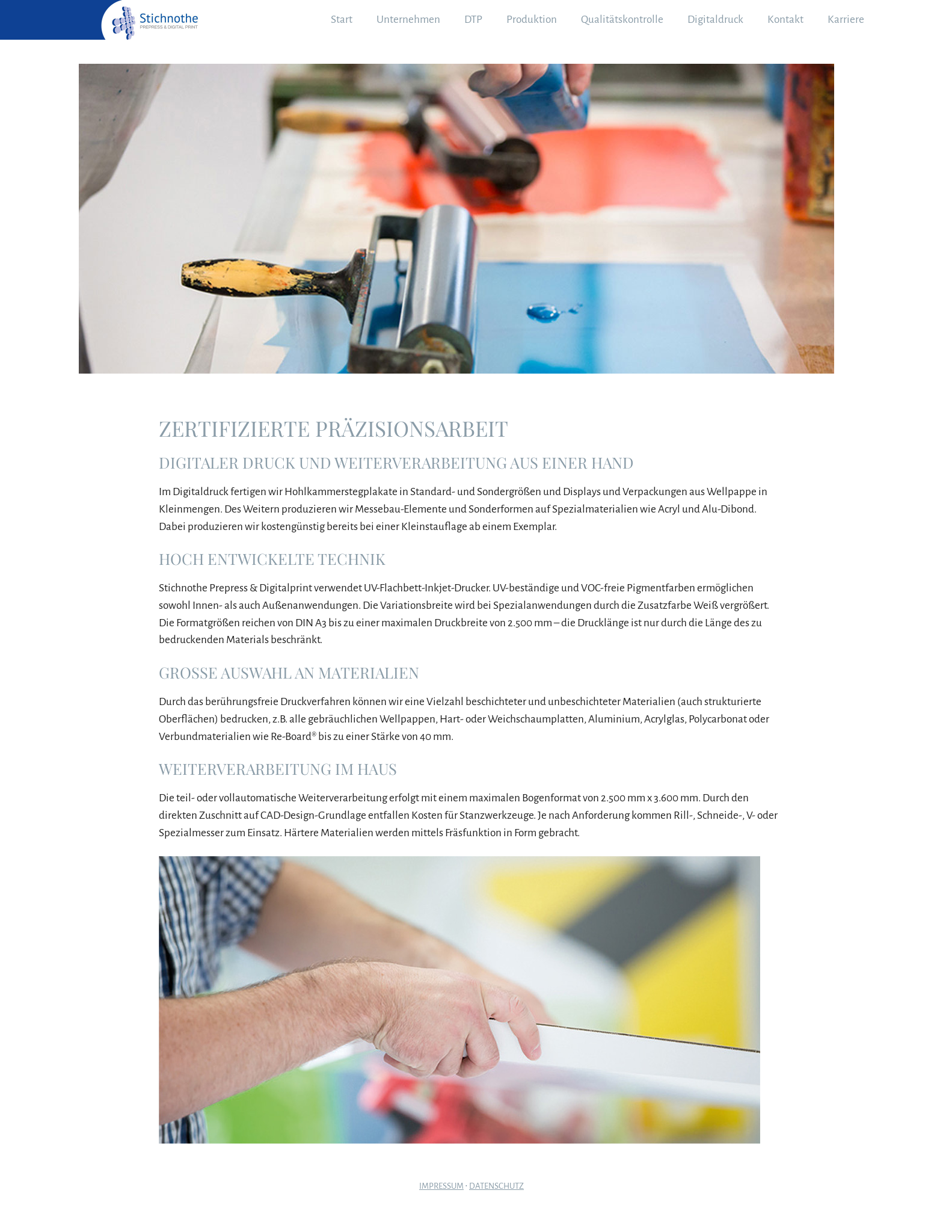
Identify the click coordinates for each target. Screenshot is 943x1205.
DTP (473, 19)
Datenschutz (496, 1186)
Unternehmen (408, 19)
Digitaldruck (715, 19)
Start (341, 19)
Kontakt (785, 19)
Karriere (846, 19)
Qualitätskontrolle (622, 19)
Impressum (441, 1186)
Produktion (531, 19)
